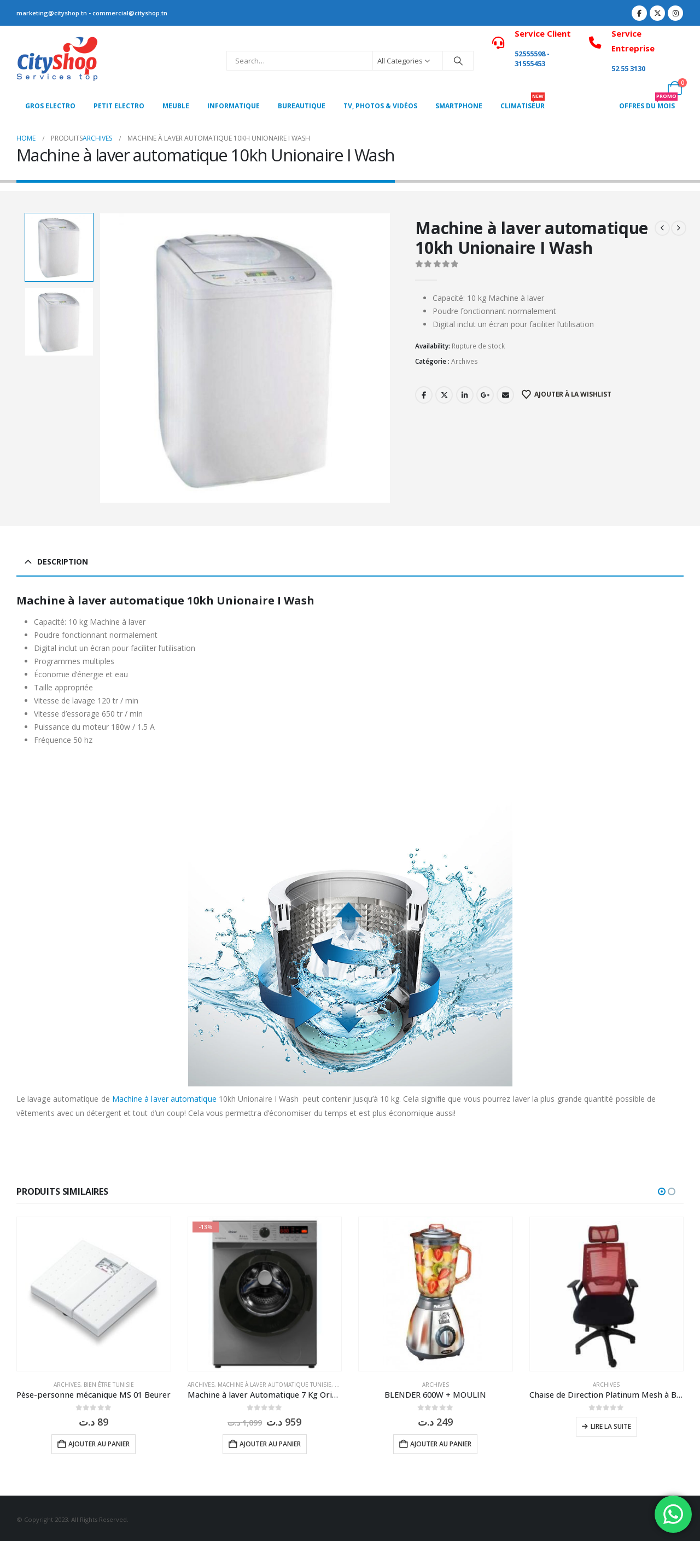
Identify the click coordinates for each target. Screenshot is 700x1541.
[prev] (662, 228)
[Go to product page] (94, 1294)
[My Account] (650, 88)
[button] (662, 1191)
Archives (464, 361)
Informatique (233, 106)
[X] (657, 13)
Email (505, 395)
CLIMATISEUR (522, 103)
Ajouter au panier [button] (99, 1444)
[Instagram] (675, 13)
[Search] (458, 60)
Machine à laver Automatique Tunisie (274, 1384)
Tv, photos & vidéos (380, 106)
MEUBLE (175, 106)
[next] (678, 228)
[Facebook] (639, 13)
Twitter (444, 395)
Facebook (424, 395)
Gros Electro (50, 106)
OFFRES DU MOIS (648, 103)
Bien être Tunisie (109, 1384)
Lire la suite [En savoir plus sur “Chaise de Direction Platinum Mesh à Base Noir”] (611, 1426)
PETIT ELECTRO (119, 106)
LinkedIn (465, 395)
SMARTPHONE (458, 106)
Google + (485, 395)
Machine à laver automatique (164, 1099)
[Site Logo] (57, 60)
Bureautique (301, 106)
